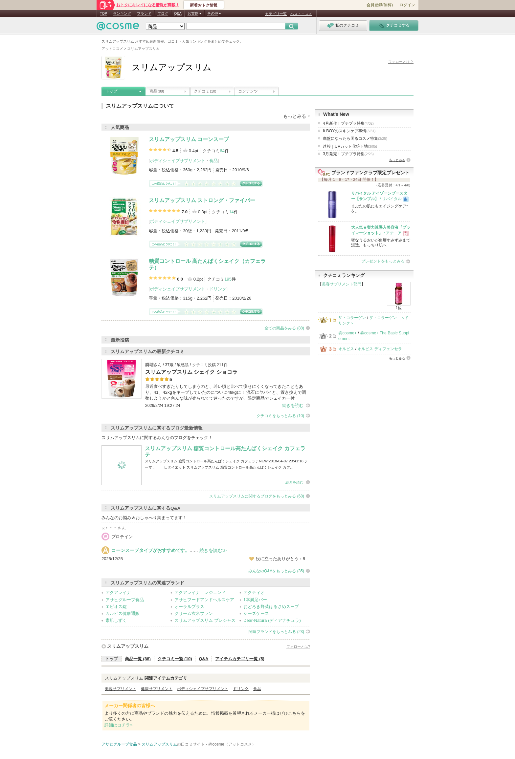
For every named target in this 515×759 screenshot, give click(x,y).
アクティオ (254, 592)
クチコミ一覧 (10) (175, 658)
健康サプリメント (156, 688)
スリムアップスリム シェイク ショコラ (191, 372)
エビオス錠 (116, 606)
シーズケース (256, 613)
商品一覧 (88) (138, 658)
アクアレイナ (118, 592)
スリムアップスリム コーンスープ (189, 139)
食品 (213, 160)
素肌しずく (116, 620)
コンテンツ (248, 91)
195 (228, 279)
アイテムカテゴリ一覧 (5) (239, 658)
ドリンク (217, 288)
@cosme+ (347, 333)
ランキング (122, 13)
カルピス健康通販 (122, 613)
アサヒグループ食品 (124, 599)
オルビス (346, 349)
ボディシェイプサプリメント (177, 160)
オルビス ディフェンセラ (379, 349)
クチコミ (205, 91)
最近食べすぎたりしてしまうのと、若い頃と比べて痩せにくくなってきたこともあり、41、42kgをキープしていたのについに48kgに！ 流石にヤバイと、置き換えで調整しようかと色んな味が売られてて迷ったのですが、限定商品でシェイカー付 (225, 392)
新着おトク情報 (203, 5)
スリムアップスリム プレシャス (204, 620)
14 (231, 211)
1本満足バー (255, 599)
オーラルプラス (189, 606)
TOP (103, 13)
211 (220, 365)
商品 (156, 91)
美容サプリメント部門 (341, 284)
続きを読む (292, 405)
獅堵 (149, 364)
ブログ (162, 13)
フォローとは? (298, 646)
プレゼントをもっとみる (383, 261)
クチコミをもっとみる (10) (280, 415)
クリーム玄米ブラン (193, 613)
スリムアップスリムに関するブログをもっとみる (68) (256, 496)
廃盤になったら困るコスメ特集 (355, 138)
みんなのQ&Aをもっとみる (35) (276, 571)
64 (222, 150)
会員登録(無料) (380, 5)
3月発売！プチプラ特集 (348, 154)
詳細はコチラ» (118, 725)
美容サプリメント (120, 688)
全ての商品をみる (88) (284, 328)
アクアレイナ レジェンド (200, 592)
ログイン (407, 5)
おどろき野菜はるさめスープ (271, 606)
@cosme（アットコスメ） (232, 744)
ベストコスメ (301, 14)
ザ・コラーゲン (352, 317)
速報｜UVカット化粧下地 (350, 146)
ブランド (144, 13)
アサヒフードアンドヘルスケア (204, 599)
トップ (111, 91)
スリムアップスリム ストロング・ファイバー (202, 200)
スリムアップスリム (127, 646)
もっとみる (397, 160)
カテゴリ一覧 (276, 14)
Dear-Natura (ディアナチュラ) (272, 620)
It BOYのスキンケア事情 (349, 131)
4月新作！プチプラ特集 (348, 123)
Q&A (178, 13)
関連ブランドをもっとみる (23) (276, 631)
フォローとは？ (401, 62)
